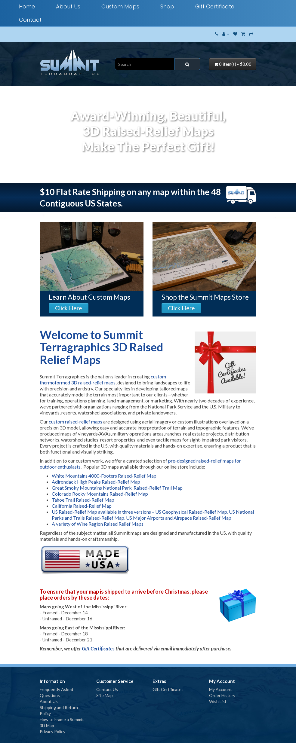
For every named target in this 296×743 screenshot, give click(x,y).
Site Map (104, 695)
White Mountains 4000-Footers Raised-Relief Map (104, 476)
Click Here (68, 307)
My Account (220, 689)
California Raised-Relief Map (82, 506)
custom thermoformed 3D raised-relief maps (103, 379)
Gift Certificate (214, 6)
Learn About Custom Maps (89, 297)
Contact (30, 19)
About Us (68, 6)
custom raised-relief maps (75, 421)
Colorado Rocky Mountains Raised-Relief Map (100, 494)
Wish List (218, 701)
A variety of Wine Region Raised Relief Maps (97, 524)
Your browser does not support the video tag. (148, 153)
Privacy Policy (52, 731)
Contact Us (107, 689)
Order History (222, 695)
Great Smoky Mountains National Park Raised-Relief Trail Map (117, 488)
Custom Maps (120, 6)
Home (27, 6)
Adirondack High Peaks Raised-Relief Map (96, 482)
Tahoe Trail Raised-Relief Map (83, 500)
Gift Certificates (98, 648)
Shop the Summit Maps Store (205, 297)
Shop (167, 6)
